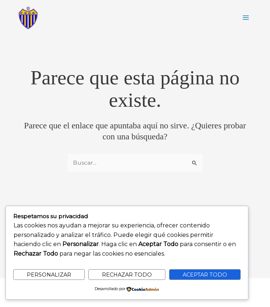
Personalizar (49, 274)
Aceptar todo (205, 274)
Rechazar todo (127, 274)
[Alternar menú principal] (246, 17)
